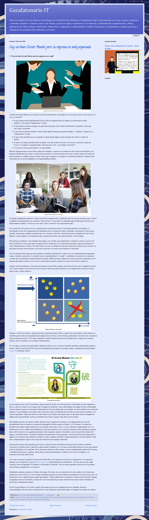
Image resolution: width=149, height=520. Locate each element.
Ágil (28, 497)
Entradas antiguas (91, 505)
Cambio (50, 497)
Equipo (64, 497)
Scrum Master (20, 499)
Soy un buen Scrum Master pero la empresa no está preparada (50, 47)
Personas (12, 499)
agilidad (45, 497)
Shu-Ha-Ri (46, 499)
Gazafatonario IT (29, 10)
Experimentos (71, 497)
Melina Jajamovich (42, 462)
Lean (77, 497)
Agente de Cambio (20, 497)
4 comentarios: (50, 495)
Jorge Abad (13, 351)
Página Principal (55, 505)
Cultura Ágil (57, 497)
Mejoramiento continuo (86, 497)
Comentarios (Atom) (25, 509)
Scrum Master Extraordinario (33, 499)
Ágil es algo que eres (36, 497)
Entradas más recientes (17, 505)
